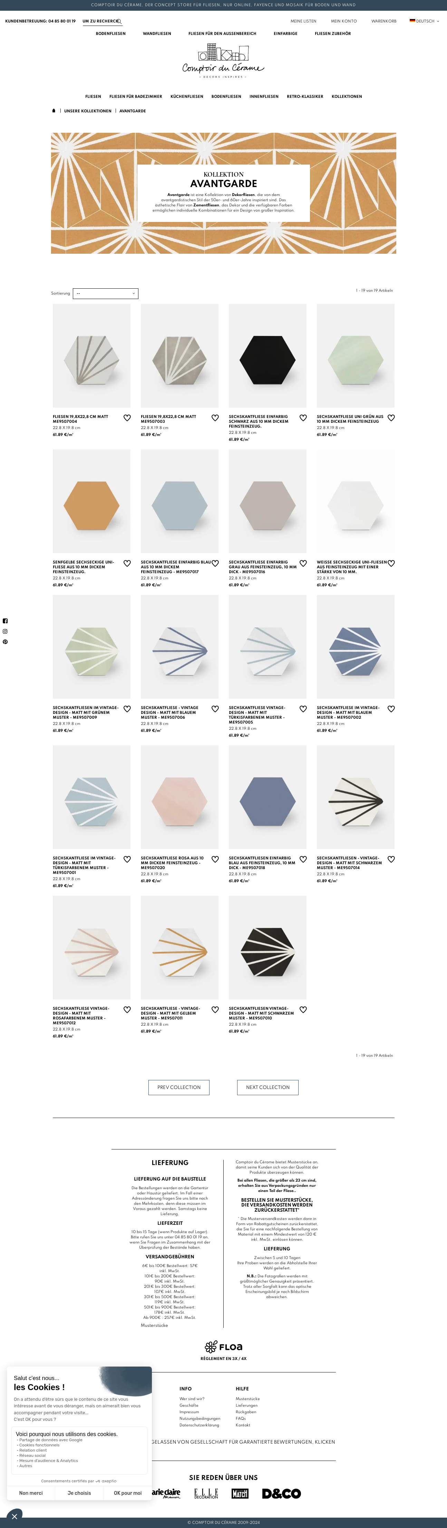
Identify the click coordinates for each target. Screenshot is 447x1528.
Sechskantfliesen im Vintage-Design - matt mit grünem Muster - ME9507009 (86, 713)
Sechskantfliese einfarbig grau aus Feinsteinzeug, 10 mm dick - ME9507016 (263, 567)
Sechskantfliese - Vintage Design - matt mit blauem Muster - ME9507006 (169, 713)
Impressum (189, 1412)
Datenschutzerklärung (199, 1425)
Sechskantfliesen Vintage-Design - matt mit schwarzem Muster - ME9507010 (261, 1014)
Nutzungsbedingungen (199, 1419)
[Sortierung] (105, 293)
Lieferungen (246, 1406)
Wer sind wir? (192, 1399)
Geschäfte (188, 1406)
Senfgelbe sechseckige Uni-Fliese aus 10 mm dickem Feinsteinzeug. (83, 567)
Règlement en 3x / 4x (223, 1359)
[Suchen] (102, 21)
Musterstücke (248, 1399)
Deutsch (425, 21)
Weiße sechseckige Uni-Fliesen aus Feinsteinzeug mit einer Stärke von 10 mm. (352, 567)
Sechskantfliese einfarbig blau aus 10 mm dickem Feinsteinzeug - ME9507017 (176, 567)
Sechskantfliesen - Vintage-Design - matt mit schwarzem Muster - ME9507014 (349, 863)
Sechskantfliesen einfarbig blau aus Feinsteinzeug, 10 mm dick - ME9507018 (262, 863)
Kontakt (243, 1425)
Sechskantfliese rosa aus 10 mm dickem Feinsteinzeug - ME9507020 (172, 863)
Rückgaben (246, 1412)
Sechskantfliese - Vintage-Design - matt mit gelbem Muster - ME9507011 (170, 1014)
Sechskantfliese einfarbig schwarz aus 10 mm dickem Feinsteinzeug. (259, 422)
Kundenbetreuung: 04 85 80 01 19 (40, 21)
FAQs (241, 1419)
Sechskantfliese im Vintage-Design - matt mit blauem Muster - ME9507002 (348, 713)
